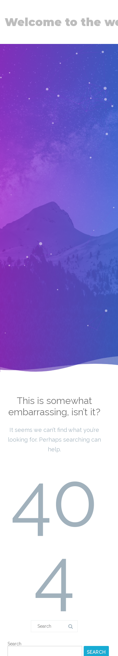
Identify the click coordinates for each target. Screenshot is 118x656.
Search (14, 644)
